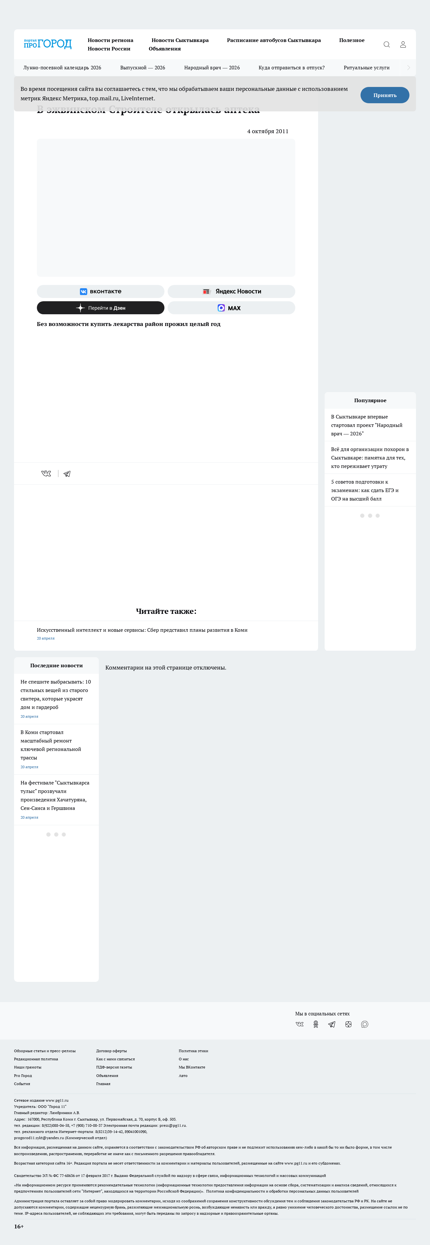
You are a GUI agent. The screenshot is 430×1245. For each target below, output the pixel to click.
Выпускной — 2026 (142, 67)
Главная (103, 1083)
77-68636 (67, 1175)
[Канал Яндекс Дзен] (100, 307)
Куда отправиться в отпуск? (292, 67)
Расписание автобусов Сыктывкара (274, 40)
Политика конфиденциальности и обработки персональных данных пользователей (282, 1191)
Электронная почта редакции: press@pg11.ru (144, 1125)
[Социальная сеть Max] (231, 307)
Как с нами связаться (115, 1058)
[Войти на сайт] (402, 44)
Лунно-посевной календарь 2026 (62, 67)
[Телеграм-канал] (332, 1024)
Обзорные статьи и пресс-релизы (45, 1050)
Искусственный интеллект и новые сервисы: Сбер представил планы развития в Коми (166, 635)
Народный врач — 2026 (212, 67)
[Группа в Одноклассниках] (316, 1024)
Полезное (352, 40)
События (22, 1083)
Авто (183, 1075)
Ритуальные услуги (367, 67)
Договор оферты (111, 1050)
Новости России (109, 48)
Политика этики (193, 1050)
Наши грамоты (27, 1067)
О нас (184, 1058)
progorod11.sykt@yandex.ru (39, 1137)
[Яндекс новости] (231, 291)
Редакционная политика (36, 1058)
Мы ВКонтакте (192, 1067)
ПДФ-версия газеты (114, 1067)
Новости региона (110, 40)
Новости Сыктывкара (180, 40)
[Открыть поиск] (386, 44)
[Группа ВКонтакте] (100, 291)
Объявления (165, 48)
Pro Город (23, 1075)
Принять (385, 95)
